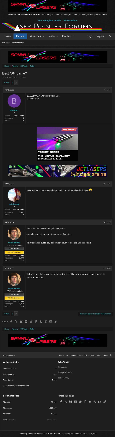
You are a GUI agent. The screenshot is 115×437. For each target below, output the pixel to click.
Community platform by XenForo (41, 434)
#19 (108, 222)
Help (99, 355)
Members (66, 36)
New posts (6, 43)
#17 (108, 90)
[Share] (104, 90)
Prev (7, 83)
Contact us (63, 355)
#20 (108, 268)
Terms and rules (76, 355)
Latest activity (63, 376)
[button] (43, 36)
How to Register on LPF (49, 20)
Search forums (18, 43)
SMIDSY (8, 78)
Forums (20, 36)
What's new (35, 36)
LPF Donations (70, 20)
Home (8, 36)
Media (52, 36)
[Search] (110, 36)
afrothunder (52, 420)
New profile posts (65, 371)
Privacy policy (89, 355)
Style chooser (9, 355)
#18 (108, 184)
